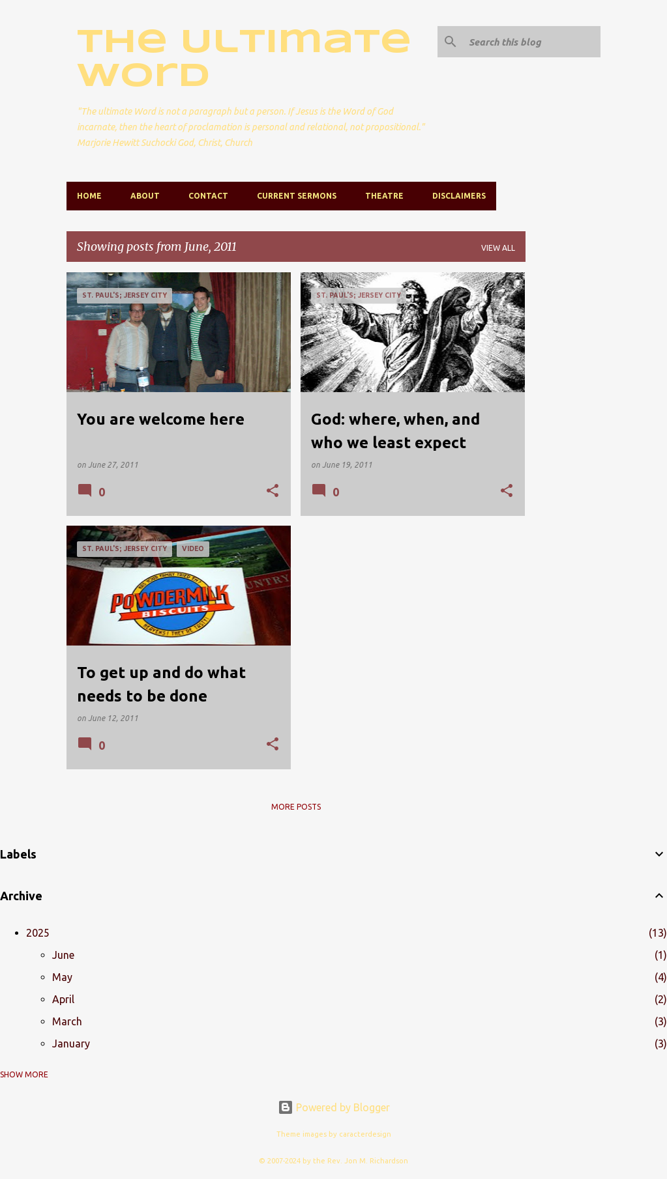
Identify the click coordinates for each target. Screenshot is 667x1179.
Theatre (384, 196)
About (145, 196)
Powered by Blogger (334, 1107)
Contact (208, 196)
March (67, 1021)
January (71, 1043)
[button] (272, 491)
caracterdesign (365, 1134)
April (63, 999)
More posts (296, 807)
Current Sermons (296, 196)
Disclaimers (459, 196)
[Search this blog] (532, 41)
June (63, 955)
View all (498, 248)
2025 (38, 933)
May (62, 977)
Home (89, 196)
